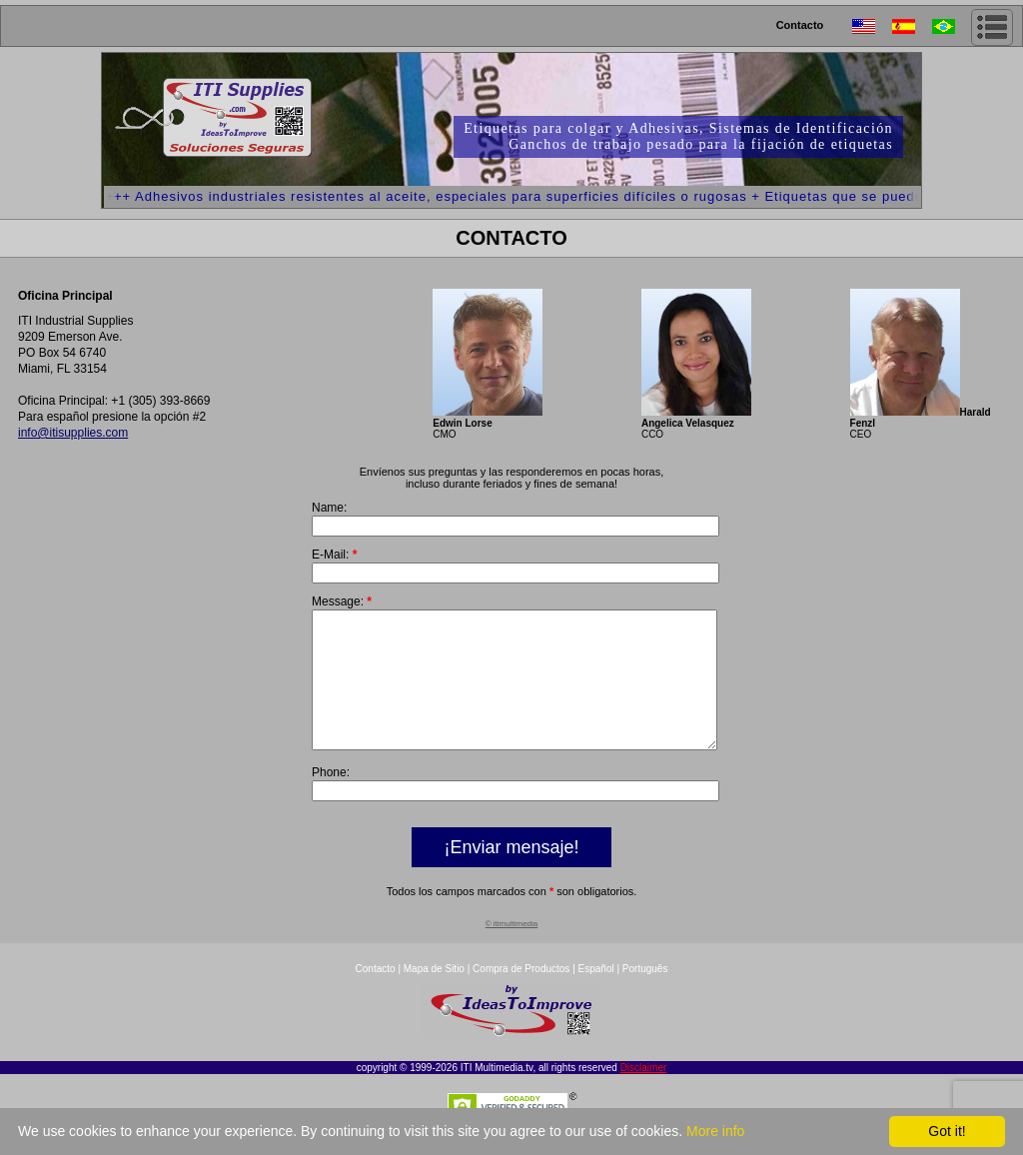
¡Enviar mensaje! (511, 874)
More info (715, 1131)
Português (645, 995)
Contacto (800, 25)
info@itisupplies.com (73, 433)
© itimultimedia (512, 950)
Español (596, 995)
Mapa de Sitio (436, 995)
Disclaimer (643, 1094)
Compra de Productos (521, 995)
